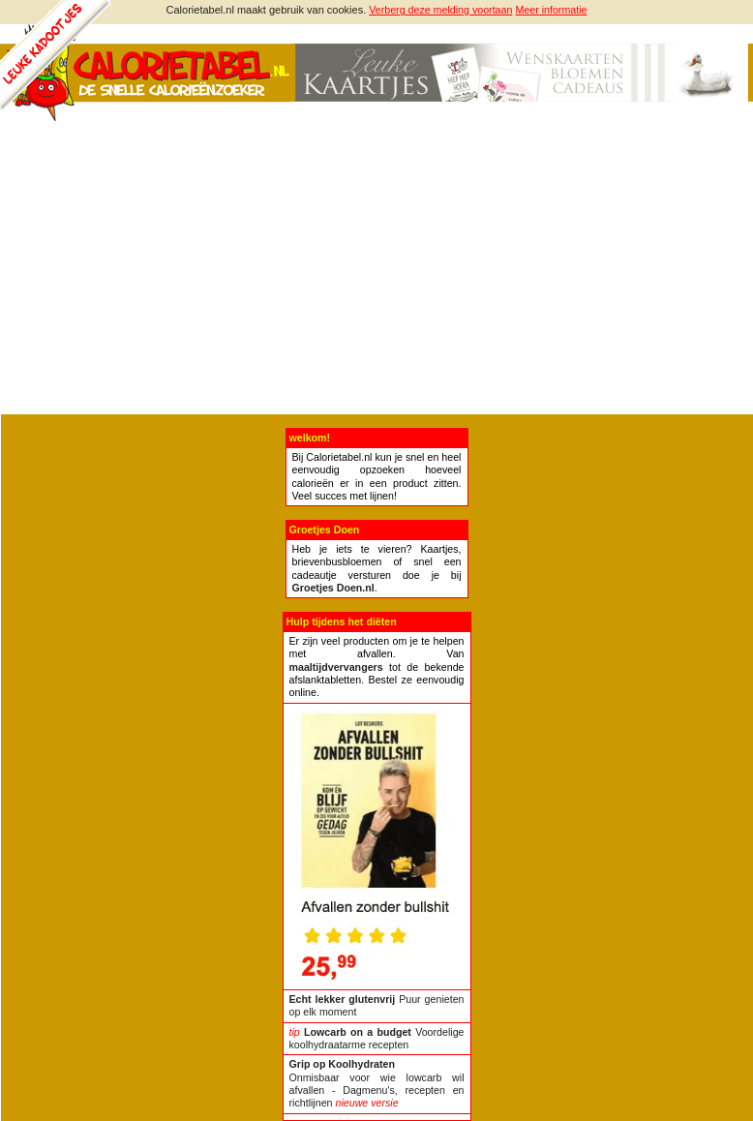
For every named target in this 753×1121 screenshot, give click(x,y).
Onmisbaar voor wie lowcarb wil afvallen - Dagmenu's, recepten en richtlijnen (377, 1083)
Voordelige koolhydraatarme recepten (377, 1038)
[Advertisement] (376, 269)
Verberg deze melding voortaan (440, 9)
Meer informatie (551, 9)
